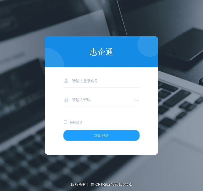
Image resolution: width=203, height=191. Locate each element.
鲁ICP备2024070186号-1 (111, 184)
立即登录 (101, 135)
